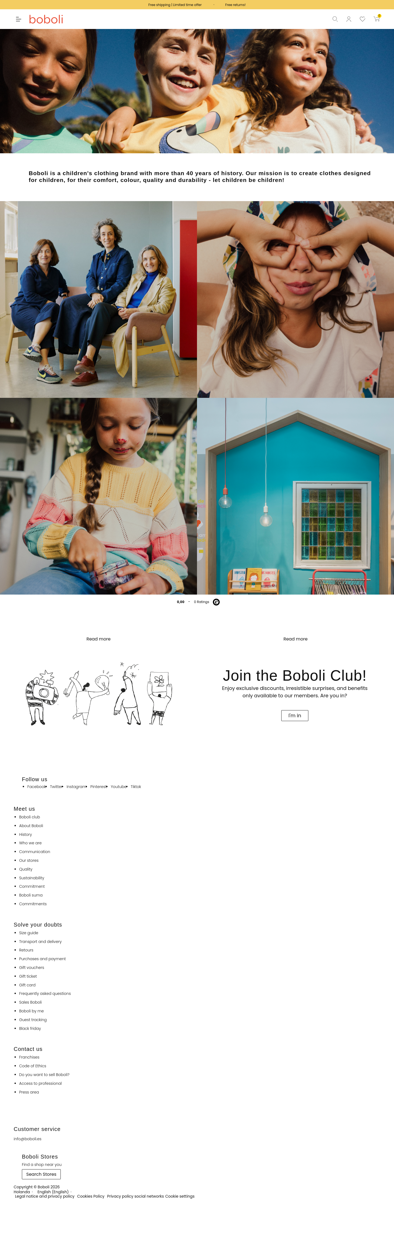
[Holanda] (23, 1192)
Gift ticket (28, 976)
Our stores (29, 860)
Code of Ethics (32, 1066)
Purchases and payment (42, 959)
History (25, 834)
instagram (76, 786)
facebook (36, 786)
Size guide (28, 933)
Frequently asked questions (45, 993)
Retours (26, 950)
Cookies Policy (90, 1196)
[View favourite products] (366, 19)
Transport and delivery (40, 941)
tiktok (136, 786)
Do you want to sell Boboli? (44, 1074)
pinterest (98, 786)
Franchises (29, 1057)
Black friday (30, 1028)
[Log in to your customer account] (353, 19)
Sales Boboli (30, 1002)
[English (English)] (54, 1192)
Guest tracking (33, 1020)
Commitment (32, 886)
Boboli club (29, 817)
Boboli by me (31, 1011)
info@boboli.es (27, 1139)
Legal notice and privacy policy (44, 1196)
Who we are (30, 843)
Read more (98, 639)
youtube (119, 786)
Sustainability (31, 878)
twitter (56, 786)
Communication (34, 852)
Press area (29, 1092)
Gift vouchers (31, 967)
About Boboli (31, 826)
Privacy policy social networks (135, 1196)
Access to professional (40, 1083)
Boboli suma (31, 895)
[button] (16, 19)
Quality (25, 869)
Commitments (33, 904)
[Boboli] (50, 19)
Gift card (27, 985)
